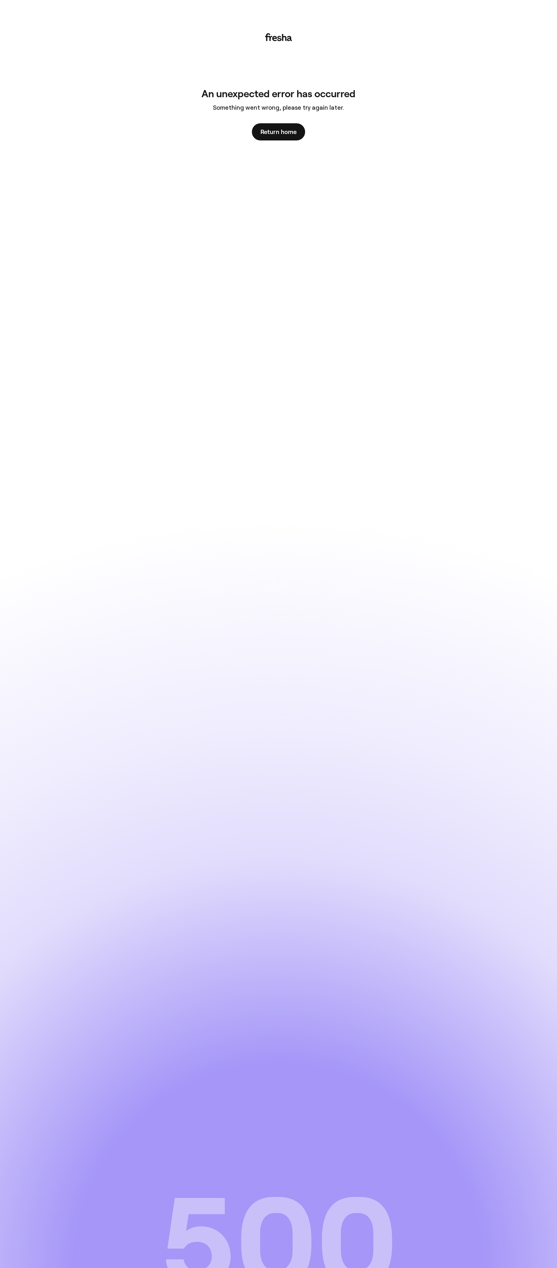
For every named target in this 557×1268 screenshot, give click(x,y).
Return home (278, 132)
